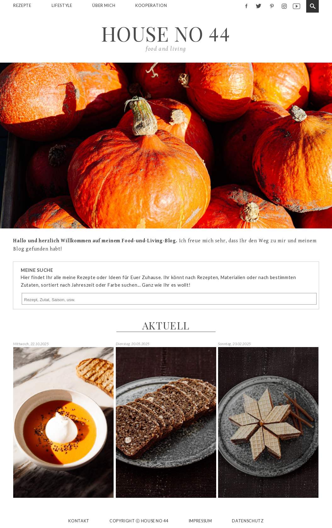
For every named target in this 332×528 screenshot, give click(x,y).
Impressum (200, 521)
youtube (296, 6)
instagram (284, 6)
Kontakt (78, 521)
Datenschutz (247, 521)
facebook (246, 6)
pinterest (271, 6)
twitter (258, 6)
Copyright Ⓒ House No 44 (139, 521)
